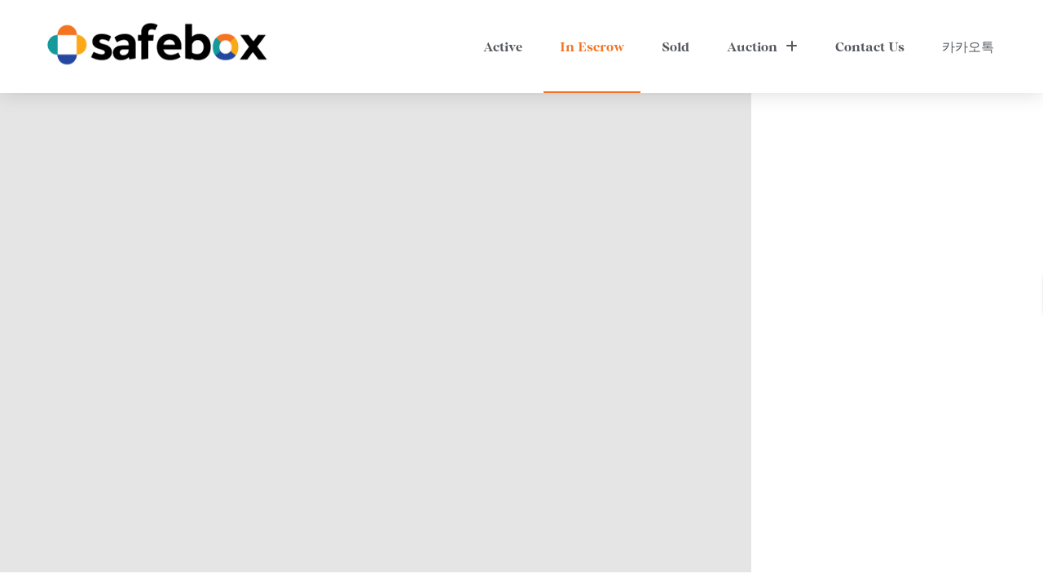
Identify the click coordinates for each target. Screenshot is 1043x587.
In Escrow (592, 46)
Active (502, 46)
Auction (762, 46)
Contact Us (869, 46)
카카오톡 (968, 46)
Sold (675, 46)
